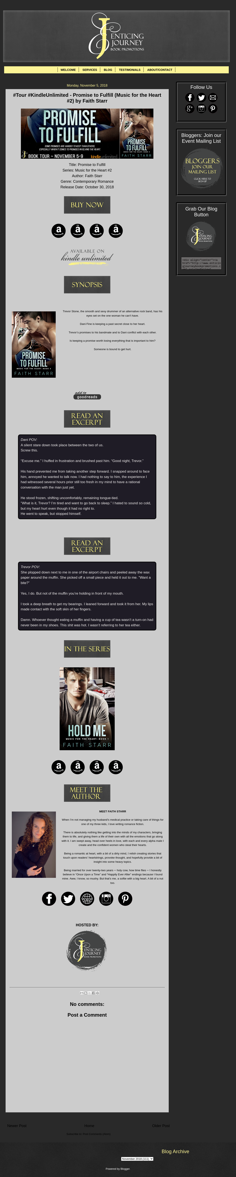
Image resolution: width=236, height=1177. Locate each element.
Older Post (161, 1126)
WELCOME (68, 69)
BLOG (108, 69)
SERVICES (89, 69)
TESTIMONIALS (129, 69)
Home (89, 1126)
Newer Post (16, 1126)
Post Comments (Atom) (97, 1134)
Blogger (125, 1168)
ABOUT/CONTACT (159, 69)
